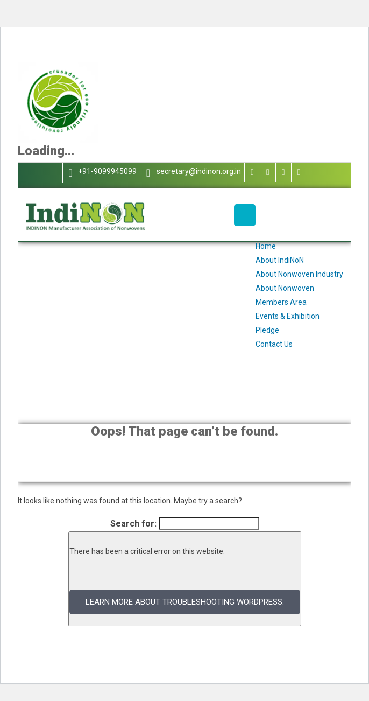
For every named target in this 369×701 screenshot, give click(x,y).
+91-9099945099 (101, 172)
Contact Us (274, 344)
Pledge (267, 330)
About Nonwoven (285, 288)
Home (266, 246)
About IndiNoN (280, 260)
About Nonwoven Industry (299, 274)
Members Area (281, 302)
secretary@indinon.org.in (192, 172)
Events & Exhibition (288, 316)
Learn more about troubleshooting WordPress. (185, 602)
